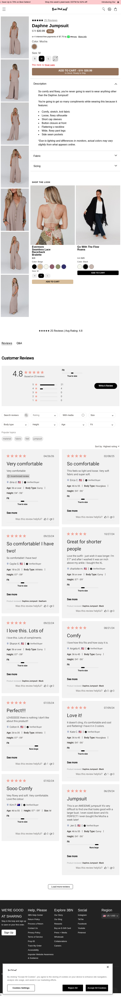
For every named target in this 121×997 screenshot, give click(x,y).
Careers (57, 946)
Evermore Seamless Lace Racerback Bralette (41, 250)
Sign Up (8, 932)
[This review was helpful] (45, 519)
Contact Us (33, 928)
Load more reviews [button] (60, 886)
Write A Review (106, 385)
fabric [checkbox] (18, 438)
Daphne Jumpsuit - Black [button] (93, 606)
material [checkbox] (7, 438)
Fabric (75, 156)
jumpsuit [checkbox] (37, 438)
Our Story (58, 915)
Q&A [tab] (19, 343)
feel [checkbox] (27, 438)
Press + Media (60, 933)
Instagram (82, 915)
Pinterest (82, 933)
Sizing (75, 166)
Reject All (73, 988)
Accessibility (33, 950)
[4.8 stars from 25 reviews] (45, 20)
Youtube (81, 928)
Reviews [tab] (7, 343)
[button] (3, 9)
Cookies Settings (21, 988)
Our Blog (58, 919)
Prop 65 (31, 941)
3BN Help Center (35, 915)
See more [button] (12, 512)
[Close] (107, 966)
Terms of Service (35, 937)
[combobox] (44, 415)
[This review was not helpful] (51, 519)
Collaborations (60, 941)
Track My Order (35, 946)
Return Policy (34, 919)
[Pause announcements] (118, 2)
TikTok (81, 919)
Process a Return (35, 924)
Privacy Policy (34, 933)
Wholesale (58, 937)
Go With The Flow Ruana (88, 248)
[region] (58, 978)
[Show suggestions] (110, 915)
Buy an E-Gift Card (62, 928)
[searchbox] (12, 415)
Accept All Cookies (96, 988)
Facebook (82, 924)
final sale (50, 65)
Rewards (58, 924)
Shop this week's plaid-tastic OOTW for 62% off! (71, 2)
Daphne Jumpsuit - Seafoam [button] (34, 601)
